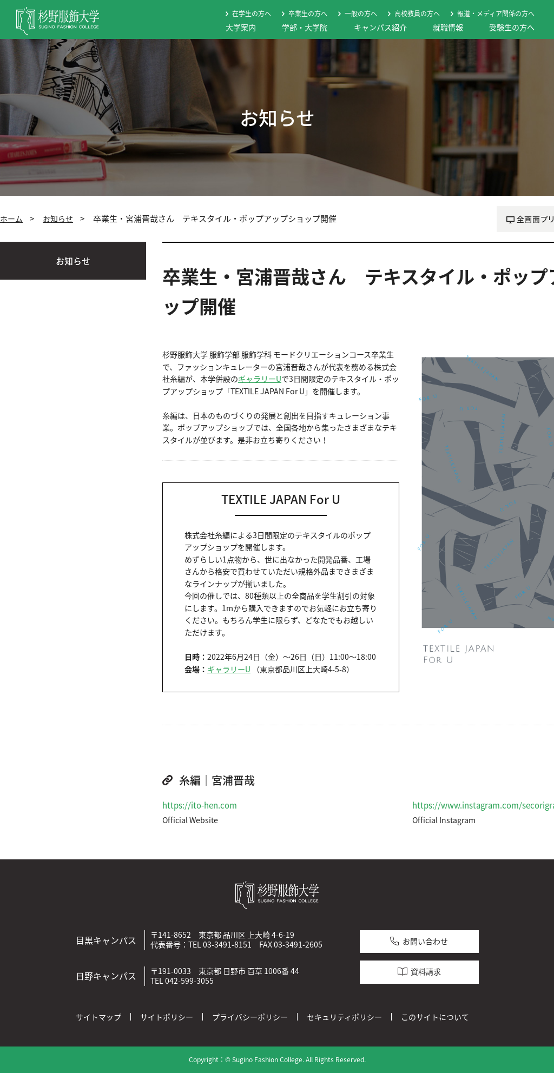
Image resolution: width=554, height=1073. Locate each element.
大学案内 (241, 27)
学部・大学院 (304, 27)
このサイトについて (435, 1016)
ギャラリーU (259, 379)
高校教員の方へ (417, 13)
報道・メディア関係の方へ (496, 13)
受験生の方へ (512, 27)
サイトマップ (98, 1016)
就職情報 (448, 27)
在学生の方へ (251, 13)
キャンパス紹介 (380, 27)
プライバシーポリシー (250, 1016)
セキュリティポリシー (344, 1016)
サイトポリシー (166, 1016)
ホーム (11, 218)
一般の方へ (361, 13)
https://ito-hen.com (199, 805)
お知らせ (58, 218)
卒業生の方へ (307, 13)
